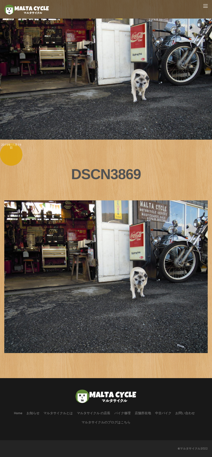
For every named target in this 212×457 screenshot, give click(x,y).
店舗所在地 (143, 413)
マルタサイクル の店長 (93, 413)
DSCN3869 (106, 174)
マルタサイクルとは (58, 413)
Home (18, 413)
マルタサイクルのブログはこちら (106, 422)
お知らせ (33, 413)
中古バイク (163, 413)
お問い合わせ (185, 413)
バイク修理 (122, 413)
